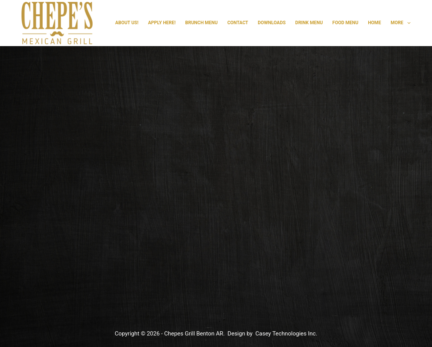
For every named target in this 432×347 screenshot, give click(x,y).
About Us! (127, 22)
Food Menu (346, 22)
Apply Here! (162, 22)
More (400, 23)
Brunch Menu (201, 22)
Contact (237, 22)
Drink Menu (309, 22)
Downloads (272, 22)
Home (374, 22)
